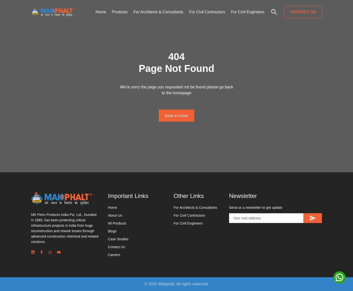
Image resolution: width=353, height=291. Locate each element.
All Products (117, 223)
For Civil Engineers (247, 12)
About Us (115, 215)
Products (119, 12)
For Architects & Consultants (158, 12)
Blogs (112, 231)
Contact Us (116, 247)
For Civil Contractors (207, 12)
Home (101, 12)
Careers (114, 255)
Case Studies (118, 239)
